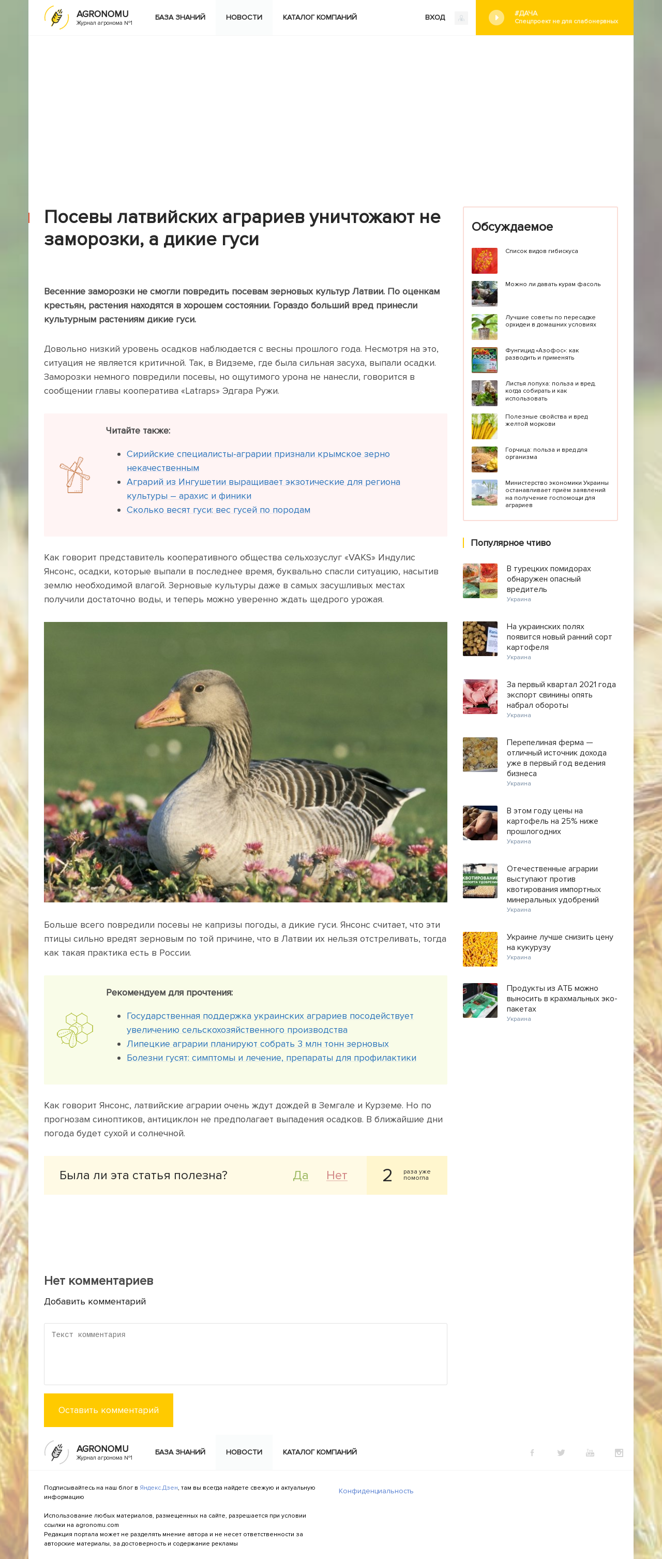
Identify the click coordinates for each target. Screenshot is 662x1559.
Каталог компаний (320, 17)
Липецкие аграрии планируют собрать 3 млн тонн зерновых (258, 1043)
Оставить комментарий (108, 1410)
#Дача (566, 17)
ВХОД (446, 18)
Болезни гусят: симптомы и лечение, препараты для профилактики (271, 1057)
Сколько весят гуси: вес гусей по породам (218, 509)
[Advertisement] (331, 113)
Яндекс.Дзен (159, 1488)
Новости (244, 17)
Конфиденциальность (376, 1491)
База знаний (180, 17)
